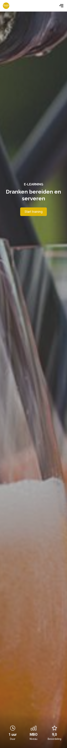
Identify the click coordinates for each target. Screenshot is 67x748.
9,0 (54, 731)
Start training (33, 211)
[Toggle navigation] (61, 5)
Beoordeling (54, 739)
